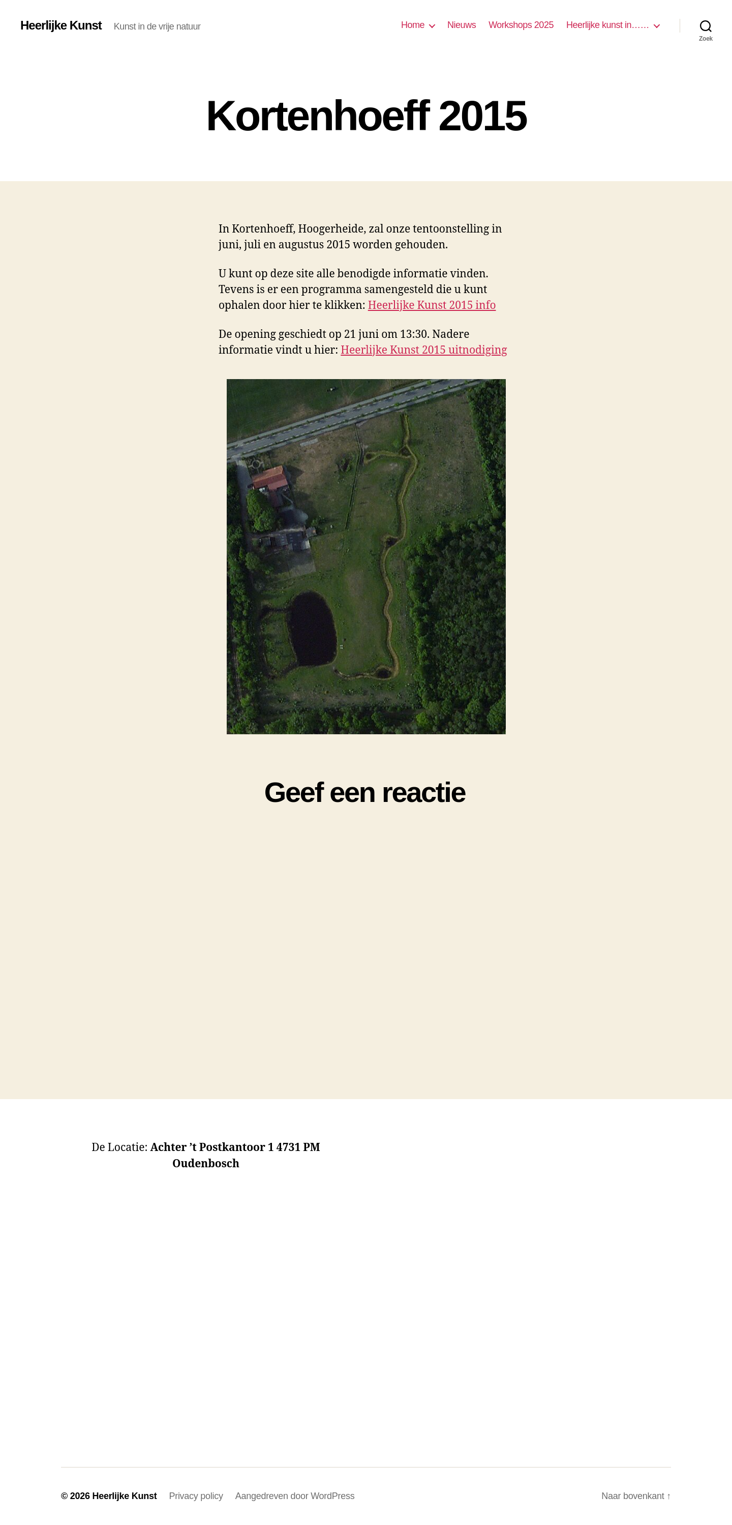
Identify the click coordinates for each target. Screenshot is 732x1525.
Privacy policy (196, 1496)
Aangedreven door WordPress (295, 1496)
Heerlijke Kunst (61, 25)
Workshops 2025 (521, 25)
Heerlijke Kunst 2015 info (432, 305)
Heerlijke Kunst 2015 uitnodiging (424, 350)
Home (412, 25)
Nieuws (461, 25)
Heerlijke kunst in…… (607, 25)
